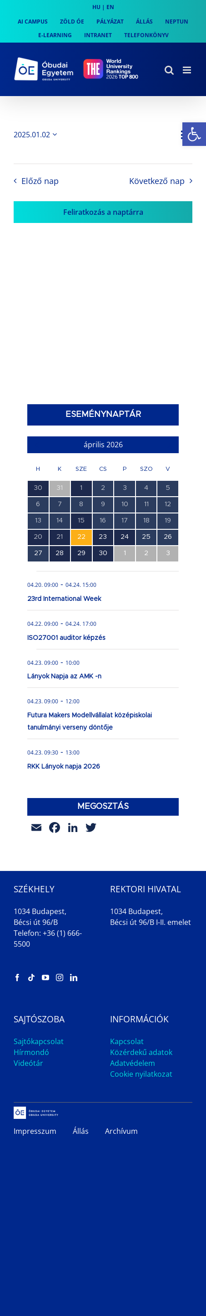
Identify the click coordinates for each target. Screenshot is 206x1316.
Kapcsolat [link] (127, 1041)
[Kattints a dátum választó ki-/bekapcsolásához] (37, 134)
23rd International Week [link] (64, 599)
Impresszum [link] (35, 1131)
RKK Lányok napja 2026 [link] (63, 767)
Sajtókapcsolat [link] (39, 1041)
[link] (194, 134)
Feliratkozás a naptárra (103, 212)
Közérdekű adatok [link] (141, 1052)
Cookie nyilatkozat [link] (141, 1074)
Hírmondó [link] (31, 1052)
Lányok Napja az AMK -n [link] (64, 676)
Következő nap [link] (157, 180)
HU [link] (96, 7)
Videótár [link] (28, 1063)
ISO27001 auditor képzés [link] (66, 638)
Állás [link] (81, 1131)
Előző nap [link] (40, 180)
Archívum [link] (121, 1131)
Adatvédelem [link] (132, 1063)
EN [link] (110, 7)
